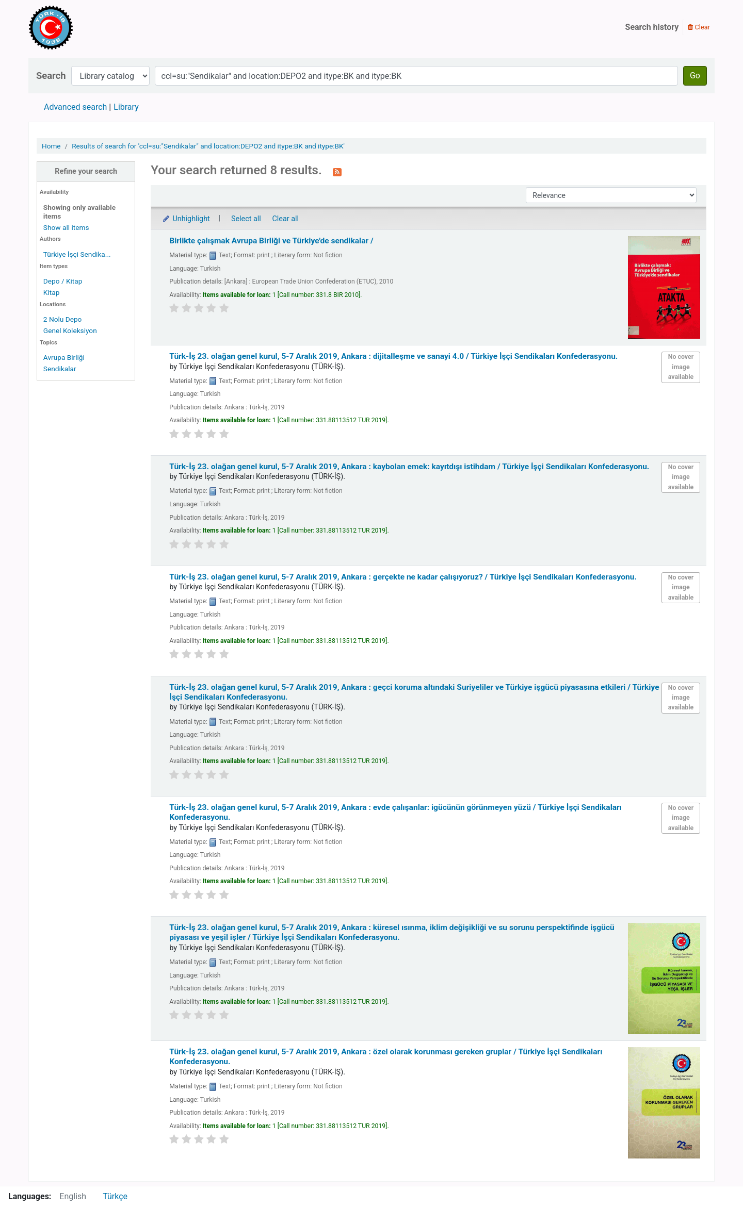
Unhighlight (185, 218)
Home (51, 146)
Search (51, 75)
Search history (652, 27)
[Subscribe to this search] (337, 171)
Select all (246, 218)
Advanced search (75, 107)
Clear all (285, 218)
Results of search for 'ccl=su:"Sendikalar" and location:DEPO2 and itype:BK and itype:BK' (208, 146)
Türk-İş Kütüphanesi (80, 27)
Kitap (51, 292)
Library (126, 107)
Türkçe (115, 1196)
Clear (699, 27)
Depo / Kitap (63, 281)
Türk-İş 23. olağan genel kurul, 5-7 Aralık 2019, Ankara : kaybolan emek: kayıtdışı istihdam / (409, 466)
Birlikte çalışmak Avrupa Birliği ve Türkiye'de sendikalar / (271, 240)
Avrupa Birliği (64, 357)
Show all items (66, 227)
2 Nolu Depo (62, 319)
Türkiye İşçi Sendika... (77, 254)
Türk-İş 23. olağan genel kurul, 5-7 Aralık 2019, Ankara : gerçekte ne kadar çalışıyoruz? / (403, 577)
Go (695, 75)
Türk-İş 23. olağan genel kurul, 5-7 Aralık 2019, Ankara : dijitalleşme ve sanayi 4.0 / (393, 356)
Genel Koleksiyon (70, 330)
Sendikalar (59, 369)
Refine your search (86, 171)
